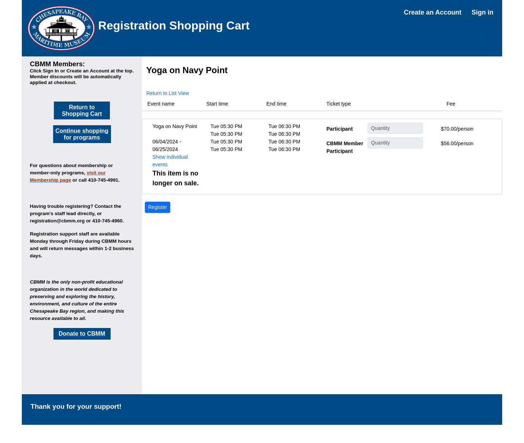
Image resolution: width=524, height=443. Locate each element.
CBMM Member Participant (344, 147)
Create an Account (432, 12)
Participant (339, 129)
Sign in (482, 12)
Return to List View (167, 93)
